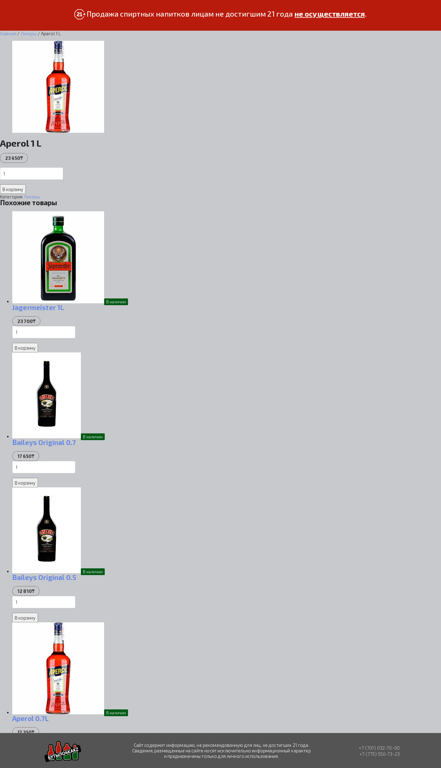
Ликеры (29, 33)
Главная (8, 33)
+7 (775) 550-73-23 (379, 754)
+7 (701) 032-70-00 (379, 748)
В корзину (12, 189)
